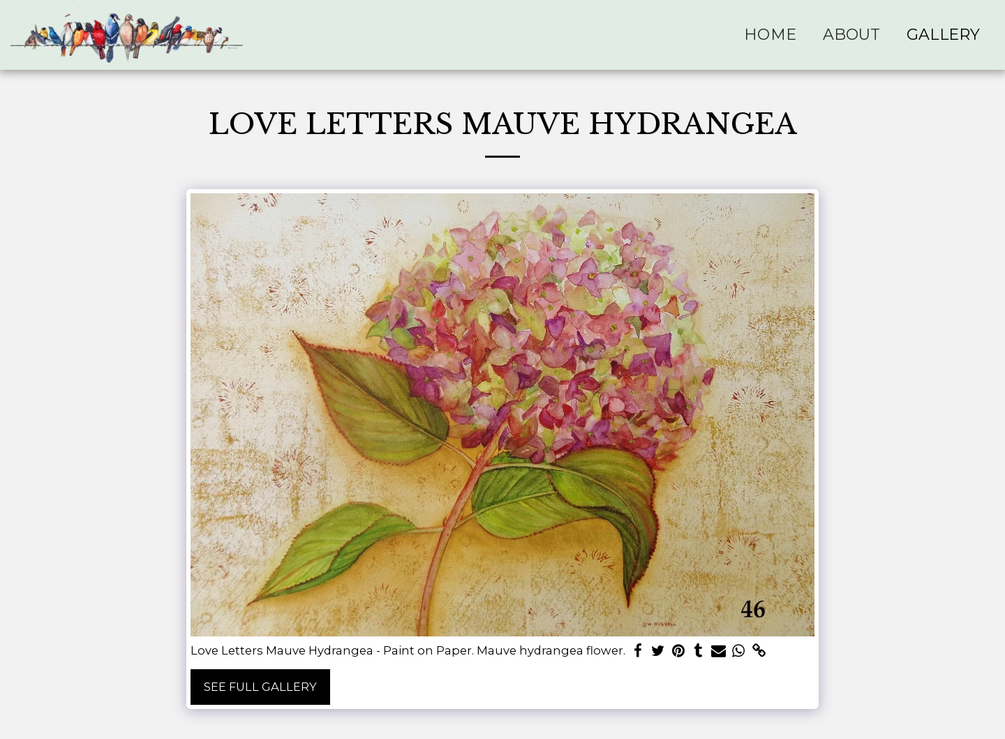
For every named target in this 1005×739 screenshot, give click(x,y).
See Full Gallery (260, 687)
